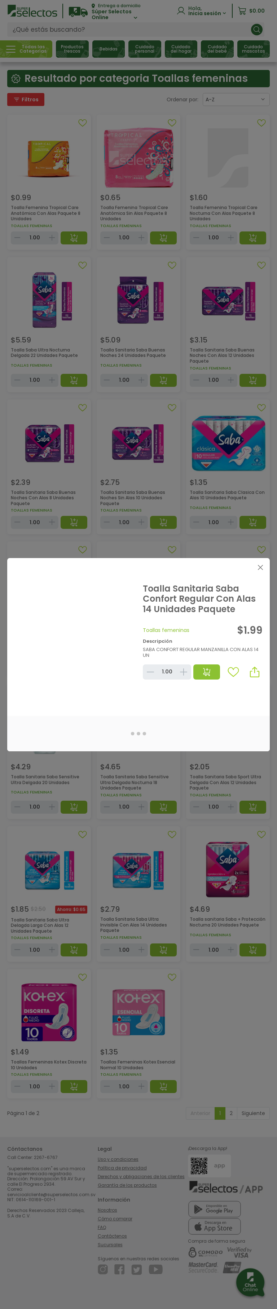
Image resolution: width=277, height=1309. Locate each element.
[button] (255, 672)
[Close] (260, 567)
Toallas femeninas (166, 630)
